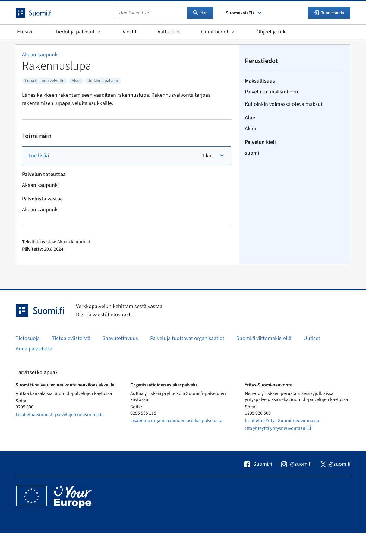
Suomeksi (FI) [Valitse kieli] (244, 13)
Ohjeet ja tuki (272, 32)
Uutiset (312, 338)
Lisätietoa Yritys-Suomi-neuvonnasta (282, 421)
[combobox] (150, 13)
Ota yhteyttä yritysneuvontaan (285, 428)
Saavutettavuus (120, 338)
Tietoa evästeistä (71, 338)
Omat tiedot (218, 32)
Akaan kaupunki (40, 54)
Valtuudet (169, 32)
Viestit (130, 32)
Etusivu (25, 32)
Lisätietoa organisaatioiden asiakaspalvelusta (176, 421)
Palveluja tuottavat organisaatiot (187, 338)
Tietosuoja (28, 338)
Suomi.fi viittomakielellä (264, 338)
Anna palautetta (34, 348)
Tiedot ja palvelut (78, 32)
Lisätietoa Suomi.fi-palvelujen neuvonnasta (60, 415)
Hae (200, 13)
